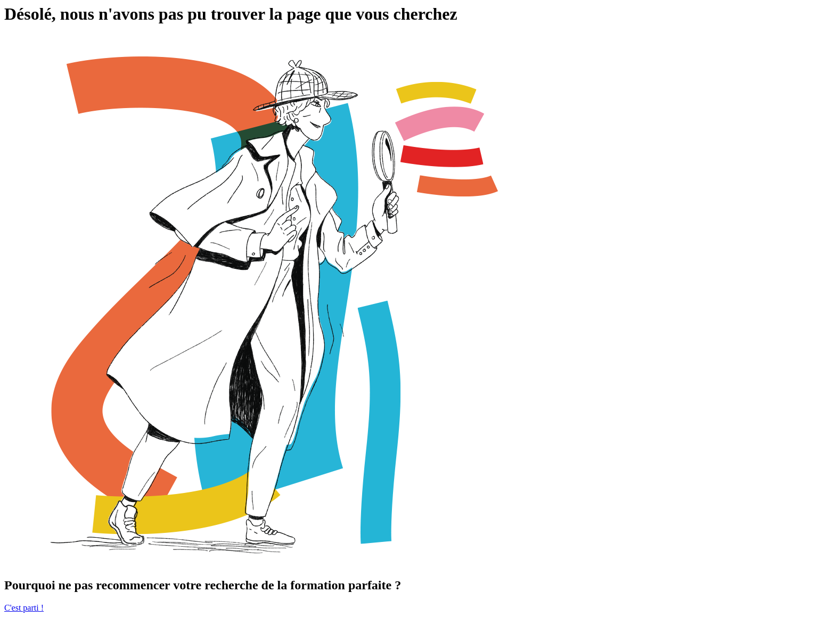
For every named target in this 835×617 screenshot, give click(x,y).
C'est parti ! (24, 607)
